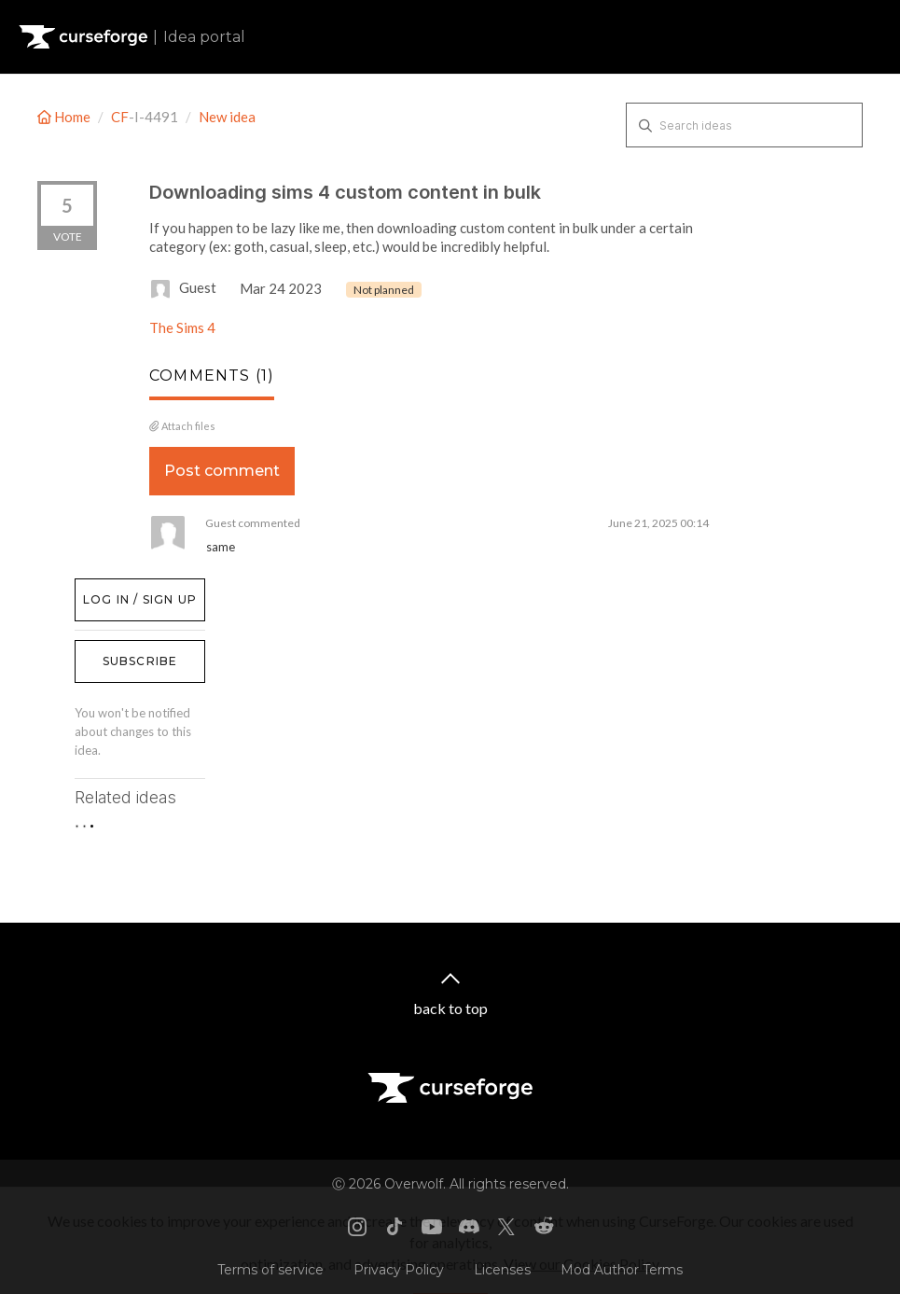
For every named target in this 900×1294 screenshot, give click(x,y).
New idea (227, 116)
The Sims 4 (182, 327)
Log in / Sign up (122, 587)
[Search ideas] (744, 125)
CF (120, 116)
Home (65, 116)
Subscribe (140, 661)
